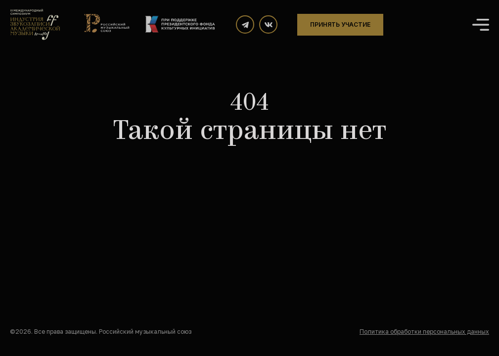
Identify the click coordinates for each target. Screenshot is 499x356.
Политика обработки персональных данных (424, 331)
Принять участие (340, 24)
